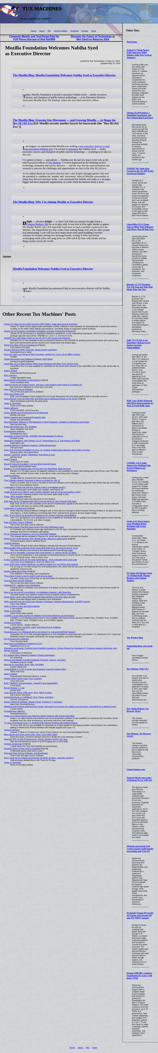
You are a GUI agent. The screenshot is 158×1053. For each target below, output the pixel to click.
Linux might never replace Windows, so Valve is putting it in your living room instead (41, 564)
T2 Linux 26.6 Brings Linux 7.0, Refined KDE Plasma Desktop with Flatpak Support (139, 577)
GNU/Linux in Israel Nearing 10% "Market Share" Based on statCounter (35, 538)
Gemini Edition (60, 31)
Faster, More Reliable (13, 496)
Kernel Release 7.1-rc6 (14, 688)
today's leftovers (11, 408)
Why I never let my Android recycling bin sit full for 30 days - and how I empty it (39, 758)
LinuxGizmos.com (136, 769)
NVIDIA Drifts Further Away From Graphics (23, 678)
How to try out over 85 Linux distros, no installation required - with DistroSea (37, 592)
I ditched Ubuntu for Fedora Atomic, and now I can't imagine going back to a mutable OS (43, 385)
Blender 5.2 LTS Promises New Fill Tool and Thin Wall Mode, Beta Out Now (140, 287)
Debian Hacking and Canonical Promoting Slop (25, 417)
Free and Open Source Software (18, 389)
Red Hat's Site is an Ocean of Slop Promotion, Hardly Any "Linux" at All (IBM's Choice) (42, 354)
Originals (74, 31)
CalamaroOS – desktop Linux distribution (22, 585)
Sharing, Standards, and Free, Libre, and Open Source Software (32, 627)
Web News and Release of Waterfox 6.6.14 (23, 643)
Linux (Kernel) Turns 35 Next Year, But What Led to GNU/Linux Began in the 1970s (40, 399)
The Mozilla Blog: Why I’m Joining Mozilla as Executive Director (53, 202)
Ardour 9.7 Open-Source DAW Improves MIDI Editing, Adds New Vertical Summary (139, 54)
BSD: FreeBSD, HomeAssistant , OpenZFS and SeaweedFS (31, 683)
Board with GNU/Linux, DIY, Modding (20, 427)
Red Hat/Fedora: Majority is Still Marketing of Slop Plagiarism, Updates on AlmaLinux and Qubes (46, 422)
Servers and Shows (12, 622)
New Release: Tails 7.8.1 (138, 669)
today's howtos (10, 371)
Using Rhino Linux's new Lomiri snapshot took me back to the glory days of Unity (39, 597)
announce (73, 149)
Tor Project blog (135, 637)
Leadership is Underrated (15, 508)
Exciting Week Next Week (15, 571)
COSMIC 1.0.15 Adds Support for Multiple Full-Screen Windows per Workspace (139, 467)
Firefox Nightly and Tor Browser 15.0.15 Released (26, 413)
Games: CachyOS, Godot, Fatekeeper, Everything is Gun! (29, 455)
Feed (93, 31)
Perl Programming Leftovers (16, 639)
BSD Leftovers (10, 375)
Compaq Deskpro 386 (37, 224)
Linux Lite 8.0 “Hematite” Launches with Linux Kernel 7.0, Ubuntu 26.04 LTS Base (40, 552)
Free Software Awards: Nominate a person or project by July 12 (32, 480)
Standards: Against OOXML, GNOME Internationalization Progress (33, 436)
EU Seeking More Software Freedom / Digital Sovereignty (29, 655)
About (42, 31)
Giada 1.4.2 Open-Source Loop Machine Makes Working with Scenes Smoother (138, 525)
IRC (49, 31)
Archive (84, 31)
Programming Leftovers (14, 431)
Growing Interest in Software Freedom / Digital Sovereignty (30, 445)
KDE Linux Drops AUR (14, 394)
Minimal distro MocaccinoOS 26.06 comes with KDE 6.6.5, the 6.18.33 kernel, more (41, 548)
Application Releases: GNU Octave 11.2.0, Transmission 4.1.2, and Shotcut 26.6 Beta (42, 441)
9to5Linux (132, 42)
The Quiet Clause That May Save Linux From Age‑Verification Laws (34, 527)
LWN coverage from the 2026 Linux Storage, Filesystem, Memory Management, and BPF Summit (47, 601)
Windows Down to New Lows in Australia (22, 748)
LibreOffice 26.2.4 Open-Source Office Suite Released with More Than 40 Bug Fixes (140, 227)
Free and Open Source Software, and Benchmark (26, 753)
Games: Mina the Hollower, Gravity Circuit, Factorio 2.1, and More (33, 702)
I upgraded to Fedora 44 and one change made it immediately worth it (35, 487)
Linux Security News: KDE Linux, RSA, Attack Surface (28, 692)
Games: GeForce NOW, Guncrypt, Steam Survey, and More (30, 350)
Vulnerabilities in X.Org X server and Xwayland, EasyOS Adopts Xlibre (35, 669)
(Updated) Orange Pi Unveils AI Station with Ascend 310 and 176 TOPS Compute (140, 915)
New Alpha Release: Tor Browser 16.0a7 (138, 710)
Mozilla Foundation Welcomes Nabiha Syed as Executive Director (53, 268)
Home (33, 31)
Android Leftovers (12, 475)
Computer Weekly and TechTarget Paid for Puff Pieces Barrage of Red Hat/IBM (34, 38)
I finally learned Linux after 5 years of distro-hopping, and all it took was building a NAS (42, 492)
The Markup (54, 162)
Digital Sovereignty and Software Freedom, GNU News (28, 359)
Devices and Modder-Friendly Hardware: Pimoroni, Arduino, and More (35, 660)
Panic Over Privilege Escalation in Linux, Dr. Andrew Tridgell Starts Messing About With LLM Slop (47, 450)
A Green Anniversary (13, 744)
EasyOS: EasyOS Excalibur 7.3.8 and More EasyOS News (30, 464)
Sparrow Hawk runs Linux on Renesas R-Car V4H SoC (139, 779)
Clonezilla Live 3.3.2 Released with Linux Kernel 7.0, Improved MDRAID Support (39, 632)
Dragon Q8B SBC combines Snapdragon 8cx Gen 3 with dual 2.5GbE (139, 975)
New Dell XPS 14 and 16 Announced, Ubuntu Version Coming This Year (35, 739)
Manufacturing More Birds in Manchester (22, 380)
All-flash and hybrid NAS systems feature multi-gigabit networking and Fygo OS (140, 848)
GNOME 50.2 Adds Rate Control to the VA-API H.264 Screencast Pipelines (140, 171)
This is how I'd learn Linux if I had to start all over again (28, 576)
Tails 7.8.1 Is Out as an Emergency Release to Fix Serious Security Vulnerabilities (138, 344)
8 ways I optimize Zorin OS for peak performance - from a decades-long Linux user (40, 559)
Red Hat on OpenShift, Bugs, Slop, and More (24, 664)
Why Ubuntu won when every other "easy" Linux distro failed (30, 734)
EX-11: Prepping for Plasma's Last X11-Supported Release (30, 534)
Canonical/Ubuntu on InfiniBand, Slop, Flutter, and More (28, 697)
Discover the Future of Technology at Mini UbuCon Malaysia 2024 (93, 38)
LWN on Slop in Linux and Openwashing (22, 606)
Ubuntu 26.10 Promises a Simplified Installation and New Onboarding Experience (140, 115)
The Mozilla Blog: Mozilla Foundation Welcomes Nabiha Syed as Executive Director (64, 75)
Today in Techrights (12, 403)
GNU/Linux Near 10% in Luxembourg (20, 345)
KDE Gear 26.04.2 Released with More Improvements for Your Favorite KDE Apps (140, 403)
